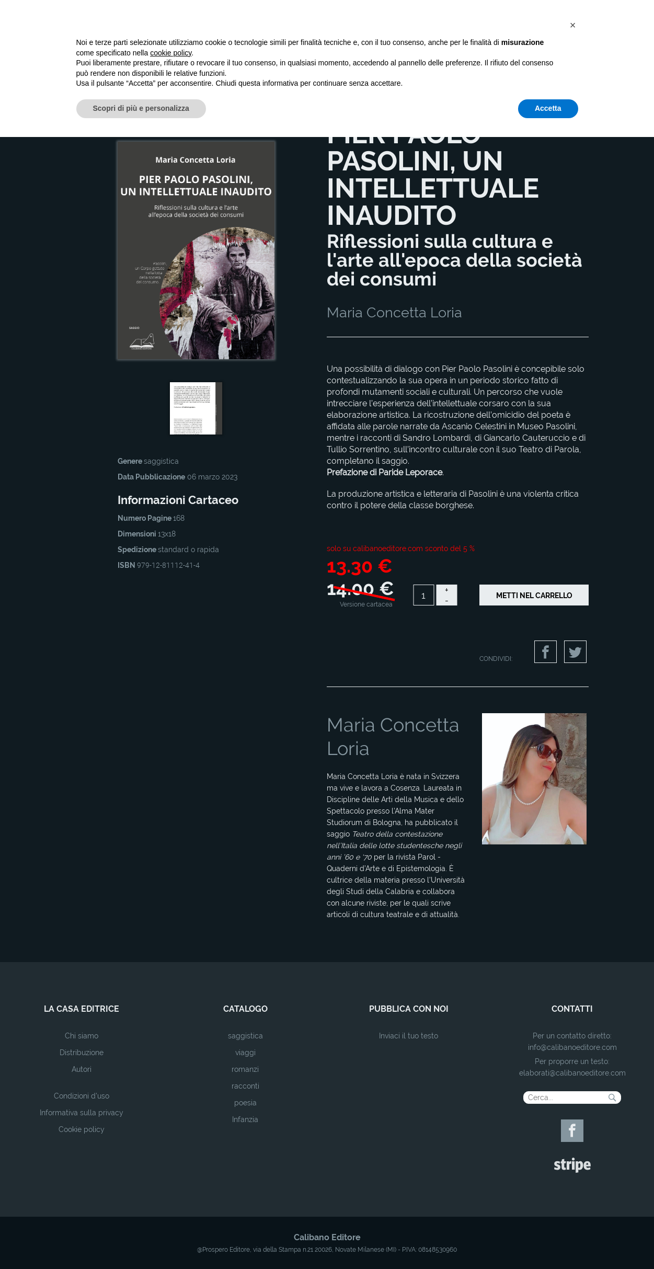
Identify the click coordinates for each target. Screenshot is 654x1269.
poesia (245, 1103)
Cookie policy (82, 1129)
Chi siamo (81, 1036)
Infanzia (245, 1119)
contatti (572, 1009)
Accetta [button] (548, 1240)
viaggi (245, 1052)
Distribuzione (82, 1052)
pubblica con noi (409, 1009)
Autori (81, 1069)
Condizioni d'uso (81, 1096)
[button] (573, 1157)
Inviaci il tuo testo (408, 1036)
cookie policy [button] (170, 1185)
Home (74, 111)
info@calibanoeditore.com (572, 1047)
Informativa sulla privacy (81, 1112)
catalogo (245, 1009)
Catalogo (103, 111)
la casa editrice (81, 1009)
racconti (245, 1086)
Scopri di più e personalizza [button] (141, 1240)
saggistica (245, 1036)
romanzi (245, 1069)
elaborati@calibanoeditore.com (572, 1073)
